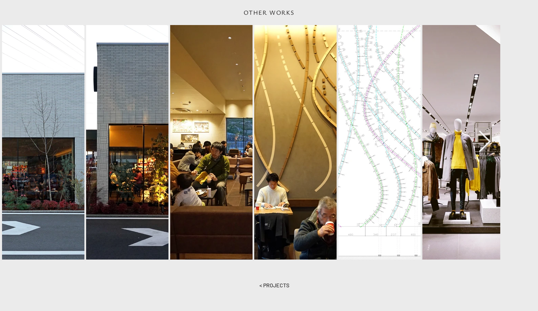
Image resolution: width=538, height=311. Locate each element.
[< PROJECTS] (274, 285)
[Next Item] (484, 142)
